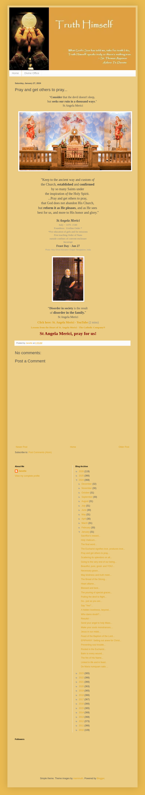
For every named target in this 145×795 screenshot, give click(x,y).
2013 (81, 717)
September (87, 497)
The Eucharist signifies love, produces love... (103, 549)
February (86, 527)
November (86, 488)
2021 (81, 682)
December (86, 484)
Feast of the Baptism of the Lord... (98, 636)
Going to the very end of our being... (98, 562)
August (85, 501)
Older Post (124, 447)
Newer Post (21, 447)
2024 (81, 480)
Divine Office (31, 73)
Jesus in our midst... (91, 631)
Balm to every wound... (92, 653)
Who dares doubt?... (91, 614)
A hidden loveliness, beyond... (95, 610)
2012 (81, 721)
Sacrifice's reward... (90, 535)
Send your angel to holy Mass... (96, 623)
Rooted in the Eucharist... (93, 649)
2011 (81, 725)
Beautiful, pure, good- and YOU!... (98, 566)
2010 (81, 730)
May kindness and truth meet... (96, 575)
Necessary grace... (90, 570)
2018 (81, 695)
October (85, 492)
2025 (81, 475)
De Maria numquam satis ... (94, 666)
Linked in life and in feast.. (94, 662)
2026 (81, 471)
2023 (81, 673)
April (83, 518)
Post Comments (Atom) (40, 452)
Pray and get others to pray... (95, 553)
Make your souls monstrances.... (97, 627)
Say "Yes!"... (87, 605)
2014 (81, 712)
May (83, 514)
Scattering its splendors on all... (96, 557)
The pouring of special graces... (96, 592)
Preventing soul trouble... (93, 644)
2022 (81, 677)
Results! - (85, 618)
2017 (81, 699)
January (85, 532)
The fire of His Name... (92, 658)
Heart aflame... (88, 583)
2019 (81, 690)
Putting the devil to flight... (93, 597)
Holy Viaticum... (88, 540)
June (84, 510)
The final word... (89, 544)
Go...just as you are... (91, 601)
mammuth (78, 778)
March (84, 523)
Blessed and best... (90, 588)
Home (15, 73)
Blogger (100, 778)
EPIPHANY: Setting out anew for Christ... (101, 640)
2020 (81, 686)
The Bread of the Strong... (94, 579)
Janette (22, 471)
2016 (81, 703)
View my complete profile (27, 476)
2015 (81, 708)
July (83, 505)
